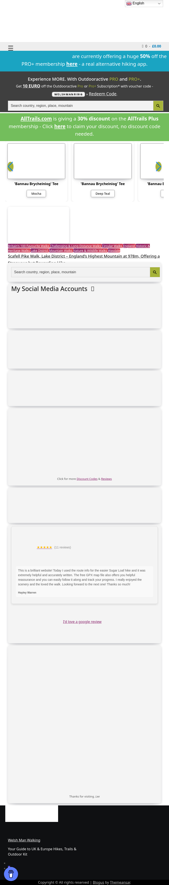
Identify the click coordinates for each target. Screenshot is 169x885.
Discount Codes (87, 479)
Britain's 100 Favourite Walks (29, 246)
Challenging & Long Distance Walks (76, 246)
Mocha (36, 193)
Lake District (40, 250)
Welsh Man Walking (24, 840)
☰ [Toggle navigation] (11, 48)
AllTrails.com (36, 118)
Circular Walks (112, 246)
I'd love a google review (82, 621)
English (135, 3)
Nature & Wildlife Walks (90, 250)
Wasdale (114, 250)
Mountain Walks (61, 250)
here (60, 126)
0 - (151, 46)
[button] (159, 166)
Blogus (98, 882)
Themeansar (120, 882)
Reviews (106, 479)
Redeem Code (103, 94)
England (129, 246)
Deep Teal (103, 193)
